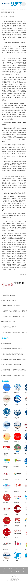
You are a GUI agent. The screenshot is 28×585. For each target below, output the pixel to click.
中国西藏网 (16, 526)
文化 (3, 571)
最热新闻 (5, 338)
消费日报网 (16, 491)
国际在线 (5, 549)
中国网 (16, 549)
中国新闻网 (5, 442)
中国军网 (16, 479)
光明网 (16, 537)
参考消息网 (5, 502)
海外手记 (16, 392)
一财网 (16, 560)
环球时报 (16, 442)
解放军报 (16, 453)
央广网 (5, 537)
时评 (10, 568)
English (16, 576)
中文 (11, 576)
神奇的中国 (5, 392)
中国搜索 (16, 502)
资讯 (17, 568)
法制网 (5, 514)
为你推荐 (5, 381)
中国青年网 (16, 466)
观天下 (16, 4)
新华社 (5, 417)
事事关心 (5, 430)
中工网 (5, 526)
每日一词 (16, 430)
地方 (24, 571)
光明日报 (19, 282)
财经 (24, 568)
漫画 (10, 571)
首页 (3, 568)
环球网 (16, 514)
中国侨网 (5, 491)
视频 (17, 571)
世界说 (16, 404)
